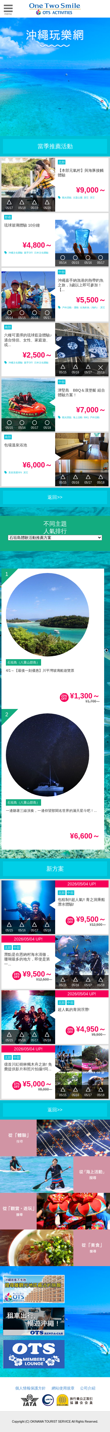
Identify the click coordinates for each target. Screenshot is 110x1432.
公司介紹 (87, 1388)
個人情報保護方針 (30, 1388)
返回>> (55, 497)
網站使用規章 (63, 1388)
